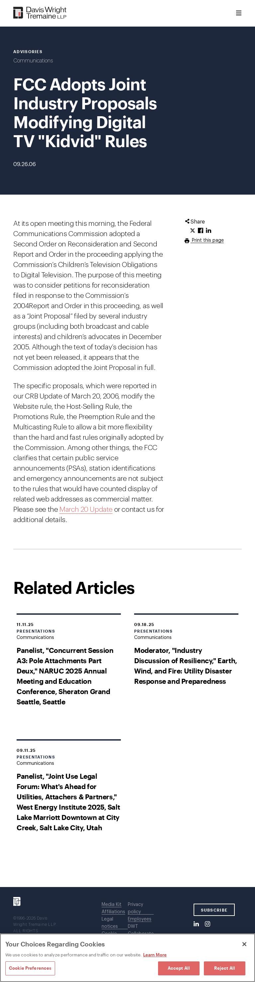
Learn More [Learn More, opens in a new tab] (155, 954)
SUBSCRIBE (214, 910)
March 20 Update (86, 509)
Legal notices (110, 923)
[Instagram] (207, 924)
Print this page (207, 240)
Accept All (179, 968)
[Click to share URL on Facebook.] (200, 231)
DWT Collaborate (141, 930)
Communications (33, 60)
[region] (127, 958)
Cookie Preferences (30, 968)
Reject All (224, 968)
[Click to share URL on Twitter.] (192, 231)
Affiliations (113, 912)
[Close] (244, 944)
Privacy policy (135, 908)
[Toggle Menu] (239, 13)
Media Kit (112, 904)
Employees (139, 919)
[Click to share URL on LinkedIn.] (208, 231)
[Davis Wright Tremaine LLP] (40, 13)
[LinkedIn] (196, 924)
